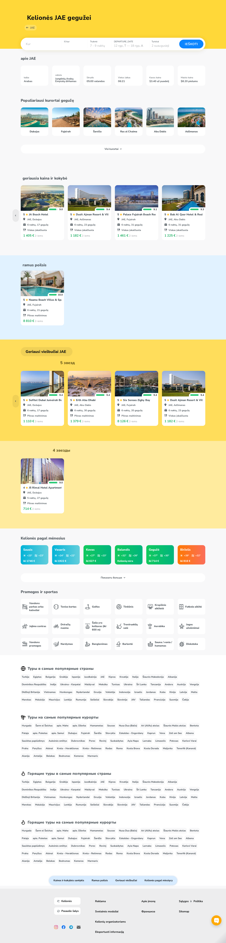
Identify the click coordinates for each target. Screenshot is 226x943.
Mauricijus (54, 699)
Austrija (181, 684)
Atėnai (49, 748)
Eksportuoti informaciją (109, 932)
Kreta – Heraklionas (68, 748)
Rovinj (102, 740)
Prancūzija (159, 699)
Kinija (173, 692)
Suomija (173, 699)
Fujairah (85, 733)
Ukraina (128, 684)
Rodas (108, 748)
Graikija (63, 676)
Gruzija (97, 692)
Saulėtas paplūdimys (33, 740)
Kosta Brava (133, 748)
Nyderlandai (83, 692)
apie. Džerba (79, 725)
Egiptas (37, 676)
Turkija (25, 676)
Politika (198, 901)
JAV (133, 699)
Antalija (38, 756)
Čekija (185, 699)
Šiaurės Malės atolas (174, 725)
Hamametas (96, 725)
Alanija (26, 756)
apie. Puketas (40, 733)
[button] (41, 44)
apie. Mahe (62, 725)
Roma (119, 748)
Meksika (103, 684)
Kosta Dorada (151, 748)
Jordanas (151, 692)
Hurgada (26, 725)
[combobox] (41, 44)
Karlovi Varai (189, 740)
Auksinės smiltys (58, 740)
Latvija (183, 692)
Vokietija (110, 692)
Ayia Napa (133, 740)
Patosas (174, 740)
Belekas (50, 756)
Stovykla (110, 733)
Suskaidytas (116, 740)
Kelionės (64, 901)
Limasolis (160, 740)
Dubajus (72, 733)
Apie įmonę (148, 901)
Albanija (172, 676)
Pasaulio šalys (68, 911)
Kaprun (151, 733)
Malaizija (40, 699)
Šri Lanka (141, 684)
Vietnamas (50, 692)
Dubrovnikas (78, 740)
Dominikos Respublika (34, 684)
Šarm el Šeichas (44, 725)
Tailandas (145, 699)
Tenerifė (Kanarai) (186, 748)
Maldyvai (90, 684)
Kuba (162, 692)
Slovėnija (122, 699)
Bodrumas (64, 756)
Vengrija (194, 684)
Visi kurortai (113, 149)
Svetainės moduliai (106, 911)
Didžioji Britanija (31, 692)
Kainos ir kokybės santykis (69, 880)
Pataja (25, 733)
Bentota (194, 725)
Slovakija (108, 699)
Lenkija (68, 699)
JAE (32, 28)
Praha (25, 748)
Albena (190, 733)
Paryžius (37, 748)
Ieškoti (191, 44)
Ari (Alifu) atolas (150, 725)
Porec (92, 740)
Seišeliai (94, 699)
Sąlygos (184, 901)
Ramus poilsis (100, 880)
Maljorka (167, 748)
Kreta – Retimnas (92, 748)
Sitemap (184, 911)
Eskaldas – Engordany (131, 733)
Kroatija (124, 676)
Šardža (97, 733)
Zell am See (175, 733)
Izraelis (138, 692)
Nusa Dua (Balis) (128, 725)
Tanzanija (156, 684)
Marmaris (93, 756)
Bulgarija (50, 676)
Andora (169, 684)
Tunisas (116, 684)
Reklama (100, 901)
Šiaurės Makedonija (153, 676)
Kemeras (78, 756)
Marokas (26, 699)
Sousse (111, 725)
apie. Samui (57, 733)
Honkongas (66, 692)
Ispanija (76, 676)
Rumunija (81, 699)
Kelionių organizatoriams (110, 922)
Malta (194, 692)
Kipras (112, 676)
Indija (53, 684)
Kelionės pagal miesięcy (159, 880)
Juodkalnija (90, 676)
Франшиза (148, 911)
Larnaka (147, 740)
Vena (162, 733)
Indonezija (124, 692)
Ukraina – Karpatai (70, 684)
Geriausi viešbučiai (126, 880)
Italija (135, 676)
